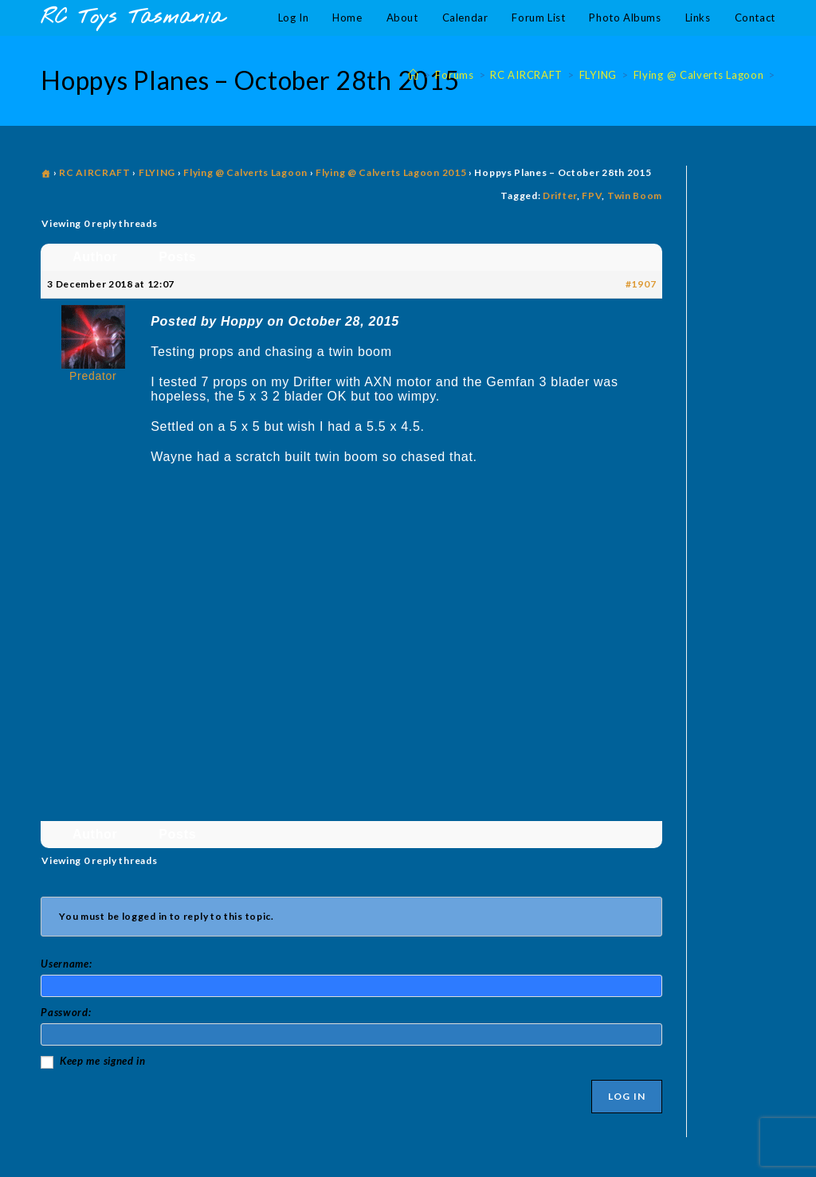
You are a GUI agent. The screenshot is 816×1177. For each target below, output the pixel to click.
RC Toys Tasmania (132, 18)
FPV (592, 195)
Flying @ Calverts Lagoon (245, 172)
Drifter (560, 195)
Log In (626, 1096)
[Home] (413, 74)
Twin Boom (634, 195)
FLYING (157, 172)
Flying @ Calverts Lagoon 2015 (391, 172)
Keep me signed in (103, 1060)
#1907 (641, 284)
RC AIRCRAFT (95, 172)
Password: (66, 1012)
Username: (66, 963)
